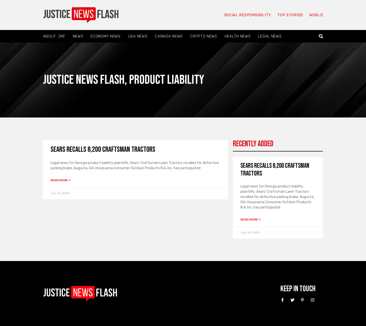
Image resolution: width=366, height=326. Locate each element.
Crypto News (203, 36)
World (316, 15)
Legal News (269, 36)
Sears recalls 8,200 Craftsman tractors (103, 149)
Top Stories (290, 15)
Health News (238, 36)
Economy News (105, 36)
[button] (320, 36)
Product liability (166, 80)
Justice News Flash (84, 80)
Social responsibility (247, 15)
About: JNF (54, 36)
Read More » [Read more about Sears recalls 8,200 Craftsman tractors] (61, 180)
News (78, 36)
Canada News (169, 36)
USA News (138, 36)
